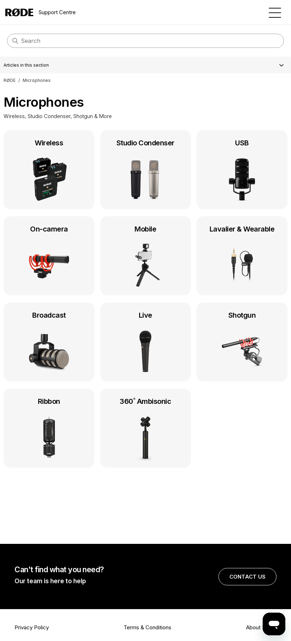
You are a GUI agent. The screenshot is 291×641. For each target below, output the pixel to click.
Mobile (145, 257)
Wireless (49, 171)
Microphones (37, 80)
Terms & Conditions (147, 627)
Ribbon (49, 429)
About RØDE (261, 627)
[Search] (145, 41)
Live (145, 343)
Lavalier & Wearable (242, 257)
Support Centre (40, 12)
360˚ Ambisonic (145, 429)
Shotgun (242, 343)
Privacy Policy (32, 627)
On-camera (49, 257)
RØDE (10, 80)
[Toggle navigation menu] (274, 12)
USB (242, 171)
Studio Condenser (145, 171)
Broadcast (49, 343)
